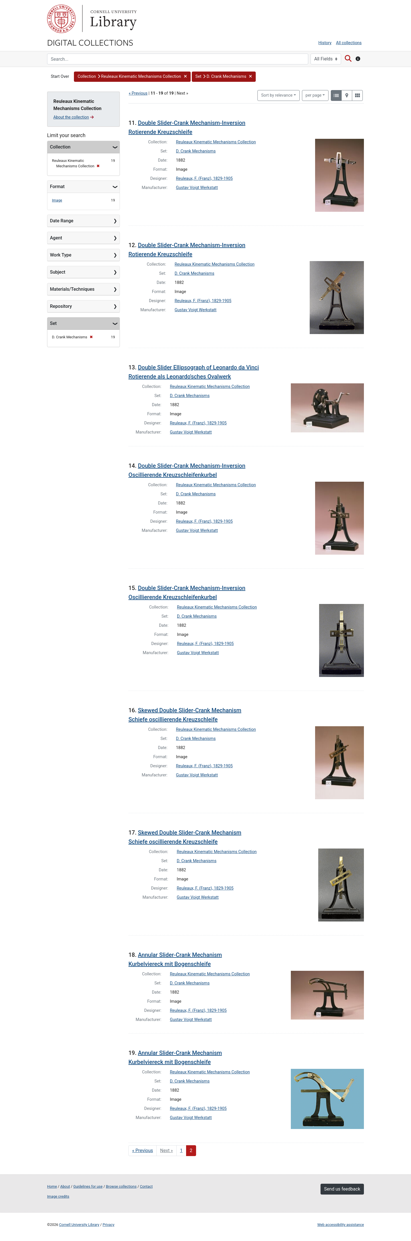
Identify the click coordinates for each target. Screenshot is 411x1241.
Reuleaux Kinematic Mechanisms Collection (216, 142)
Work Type (60, 255)
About (65, 1186)
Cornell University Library (79, 1224)
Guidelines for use (87, 1186)
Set (53, 323)
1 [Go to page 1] (181, 1150)
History (325, 42)
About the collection (73, 117)
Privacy (108, 1224)
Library (113, 19)
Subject (57, 272)
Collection (60, 147)
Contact (146, 1186)
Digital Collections (90, 42)
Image (57, 200)
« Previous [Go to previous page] (142, 1150)
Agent (56, 238)
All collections (349, 42)
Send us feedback (342, 1189)
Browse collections (121, 1186)
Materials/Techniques (72, 289)
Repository (61, 306)
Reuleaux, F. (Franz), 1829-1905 (204, 178)
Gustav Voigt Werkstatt (197, 187)
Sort (277, 95)
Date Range (61, 220)
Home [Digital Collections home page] (52, 1186)
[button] (132, 77)
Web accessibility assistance (340, 1224)
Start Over (60, 76)
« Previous (138, 93)
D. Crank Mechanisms (196, 151)
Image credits (58, 1196)
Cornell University (61, 19)
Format (57, 186)
